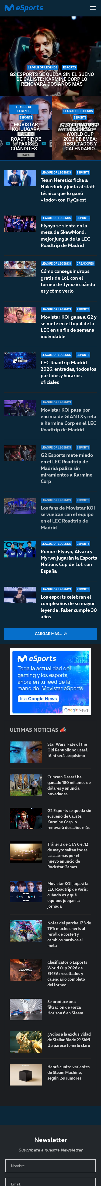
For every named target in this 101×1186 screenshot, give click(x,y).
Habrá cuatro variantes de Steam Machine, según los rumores (68, 1072)
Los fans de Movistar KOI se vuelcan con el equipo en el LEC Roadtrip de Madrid (68, 518)
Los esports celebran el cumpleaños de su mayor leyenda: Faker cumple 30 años (69, 607)
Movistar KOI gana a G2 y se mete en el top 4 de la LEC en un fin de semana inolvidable (68, 331)
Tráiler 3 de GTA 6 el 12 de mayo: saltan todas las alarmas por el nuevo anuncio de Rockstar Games (67, 855)
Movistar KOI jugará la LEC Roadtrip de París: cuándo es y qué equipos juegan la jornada (26, 136)
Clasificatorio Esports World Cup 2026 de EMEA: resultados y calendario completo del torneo (80, 136)
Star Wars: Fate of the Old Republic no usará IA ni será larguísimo (67, 749)
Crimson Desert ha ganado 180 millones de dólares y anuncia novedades (69, 785)
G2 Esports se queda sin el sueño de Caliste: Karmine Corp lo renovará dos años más (52, 79)
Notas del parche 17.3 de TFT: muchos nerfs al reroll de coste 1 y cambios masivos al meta (69, 934)
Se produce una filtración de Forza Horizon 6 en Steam (65, 1007)
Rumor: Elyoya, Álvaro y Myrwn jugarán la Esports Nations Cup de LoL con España (69, 561)
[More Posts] (50, 634)
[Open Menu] (93, 8)
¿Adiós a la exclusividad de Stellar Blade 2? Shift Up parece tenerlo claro (69, 1039)
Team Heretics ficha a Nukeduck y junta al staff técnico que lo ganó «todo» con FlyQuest (68, 190)
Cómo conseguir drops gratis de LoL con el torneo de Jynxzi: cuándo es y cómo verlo (68, 282)
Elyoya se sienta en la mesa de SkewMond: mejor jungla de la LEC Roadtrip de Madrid (65, 235)
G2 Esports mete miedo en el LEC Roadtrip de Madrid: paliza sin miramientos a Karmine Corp (67, 475)
